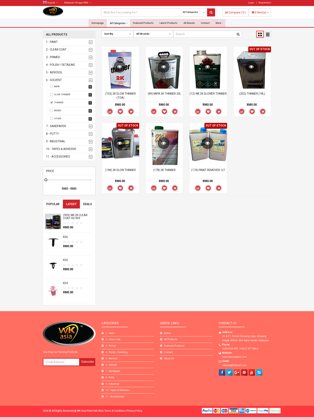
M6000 (71, 111)
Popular (52, 204)
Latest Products (168, 23)
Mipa (71, 87)
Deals (87, 204)
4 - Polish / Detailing (60, 64)
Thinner (71, 103)
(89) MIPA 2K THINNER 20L (164, 93)
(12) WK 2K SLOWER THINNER (208, 93)
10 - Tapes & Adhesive (61, 149)
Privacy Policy (134, 410)
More (218, 23)
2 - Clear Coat (56, 49)
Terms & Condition (114, 410)
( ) (235, 12)
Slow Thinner (71, 95)
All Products (56, 34)
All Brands (189, 23)
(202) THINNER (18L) (252, 93)
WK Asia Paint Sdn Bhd (90, 410)
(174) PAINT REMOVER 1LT (208, 170)
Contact (205, 23)
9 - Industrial (55, 141)
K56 (65, 237)
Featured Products (143, 23)
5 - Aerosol (54, 72)
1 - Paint (52, 42)
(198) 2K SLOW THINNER (120, 170)
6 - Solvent (54, 80)
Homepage (98, 23)
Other (71, 119)
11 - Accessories (58, 156)
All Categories (118, 23)
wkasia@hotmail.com (234, 365)
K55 (65, 260)
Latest (71, 204)
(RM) (77, 2)
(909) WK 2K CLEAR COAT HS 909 (75, 217)
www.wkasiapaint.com (234, 356)
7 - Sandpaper (56, 126)
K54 (65, 283)
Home (167, 333)
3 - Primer (53, 57)
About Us (169, 358)
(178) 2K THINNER (164, 170)
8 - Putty (52, 133)
